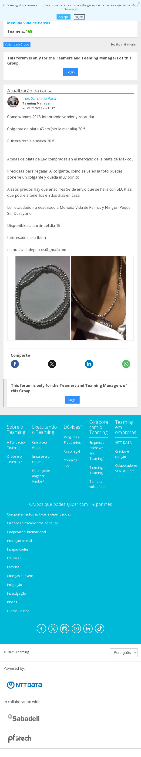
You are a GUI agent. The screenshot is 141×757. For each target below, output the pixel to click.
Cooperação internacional (26, 532)
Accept (63, 17)
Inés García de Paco (39, 98)
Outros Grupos (18, 611)
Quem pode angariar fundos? (41, 475)
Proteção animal (19, 540)
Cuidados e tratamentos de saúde (32, 523)
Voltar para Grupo (17, 44)
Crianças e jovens (20, 576)
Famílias (13, 567)
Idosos (12, 602)
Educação (14, 558)
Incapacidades (17, 549)
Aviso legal (72, 451)
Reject (79, 17)
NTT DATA (123, 442)
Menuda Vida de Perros (28, 23)
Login (70, 72)
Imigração (14, 584)
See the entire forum (124, 44)
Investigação (16, 593)
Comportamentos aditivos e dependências (39, 514)
